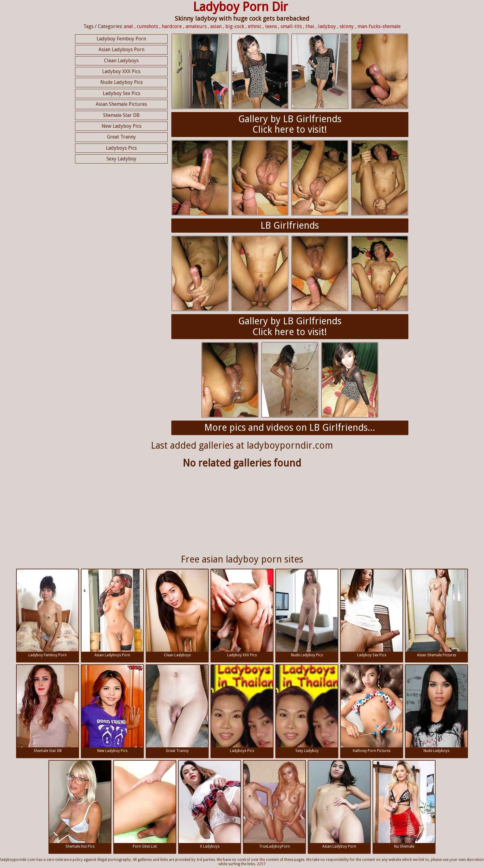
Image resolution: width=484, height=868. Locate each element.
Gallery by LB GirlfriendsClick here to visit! (289, 124)
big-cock (234, 26)
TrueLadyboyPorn (274, 805)
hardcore (172, 26)
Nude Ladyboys (436, 709)
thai (310, 26)
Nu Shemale (404, 805)
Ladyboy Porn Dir (240, 7)
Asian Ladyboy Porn (339, 805)
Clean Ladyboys (121, 61)
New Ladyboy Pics (121, 126)
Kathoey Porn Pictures (372, 709)
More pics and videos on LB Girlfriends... (289, 427)
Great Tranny (121, 137)
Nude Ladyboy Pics (121, 82)
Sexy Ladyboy (121, 159)
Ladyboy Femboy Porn (121, 39)
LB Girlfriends (290, 225)
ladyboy (327, 26)
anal (128, 26)
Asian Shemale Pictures (121, 104)
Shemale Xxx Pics (80, 805)
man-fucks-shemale (379, 26)
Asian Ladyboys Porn (121, 49)
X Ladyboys (209, 805)
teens (271, 26)
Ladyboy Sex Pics (121, 93)
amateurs (196, 26)
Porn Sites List (145, 805)
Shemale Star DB (121, 115)
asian (216, 26)
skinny (347, 26)
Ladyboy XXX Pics (121, 71)
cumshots (147, 26)
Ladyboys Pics (121, 148)
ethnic (254, 26)
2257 (261, 864)
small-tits (291, 26)
